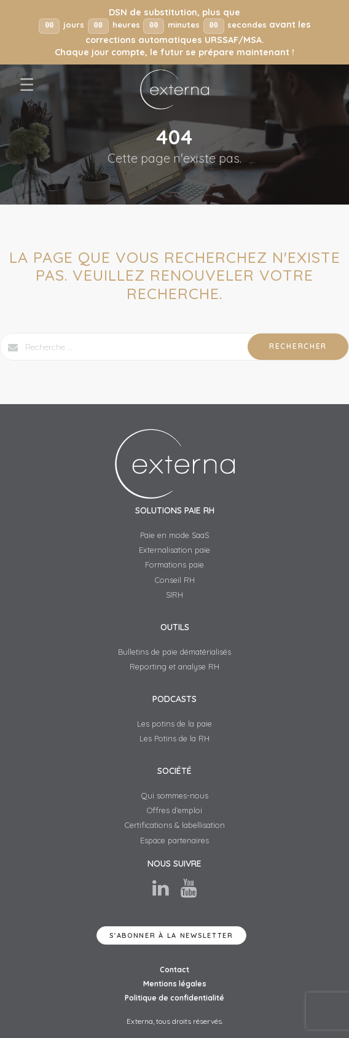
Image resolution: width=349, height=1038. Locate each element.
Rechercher (298, 346)
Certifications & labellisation (175, 825)
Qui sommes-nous (174, 795)
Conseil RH (175, 580)
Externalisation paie (174, 550)
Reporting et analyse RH (174, 667)
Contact (174, 970)
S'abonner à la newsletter (171, 935)
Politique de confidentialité (174, 998)
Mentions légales (174, 984)
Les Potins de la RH (174, 739)
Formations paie (174, 565)
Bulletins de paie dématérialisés (174, 652)
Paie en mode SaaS (174, 535)
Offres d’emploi (174, 811)
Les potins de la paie (174, 723)
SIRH (174, 595)
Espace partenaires (174, 840)
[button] (174, 32)
